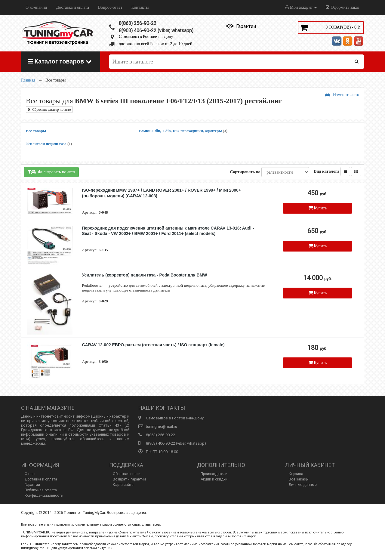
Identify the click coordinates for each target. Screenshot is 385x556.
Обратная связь (126, 474)
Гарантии (32, 485)
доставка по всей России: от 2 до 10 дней (155, 44)
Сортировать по (245, 172)
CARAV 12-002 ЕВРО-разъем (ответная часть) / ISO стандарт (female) (153, 344)
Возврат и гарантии (129, 479)
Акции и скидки (214, 479)
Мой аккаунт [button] (301, 7)
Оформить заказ (342, 7)
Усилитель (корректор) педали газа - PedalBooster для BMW (144, 275)
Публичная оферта (41, 490)
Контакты (140, 7)
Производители (214, 474)
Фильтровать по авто (51, 172)
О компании (36, 7)
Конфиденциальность (44, 495)
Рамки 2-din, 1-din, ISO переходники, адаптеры (183, 130)
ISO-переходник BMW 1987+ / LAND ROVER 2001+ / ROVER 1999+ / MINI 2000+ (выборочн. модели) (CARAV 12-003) (161, 193)
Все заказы (299, 479)
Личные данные (303, 485)
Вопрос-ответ (110, 7)
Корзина (296, 474)
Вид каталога (326, 171)
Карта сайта (123, 485)
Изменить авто (342, 94)
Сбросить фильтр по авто (49, 109)
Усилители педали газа (49, 143)
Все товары (36, 130)
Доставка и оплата (72, 7)
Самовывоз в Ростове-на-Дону (146, 36)
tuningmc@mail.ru (161, 426)
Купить (317, 207)
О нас (30, 474)
